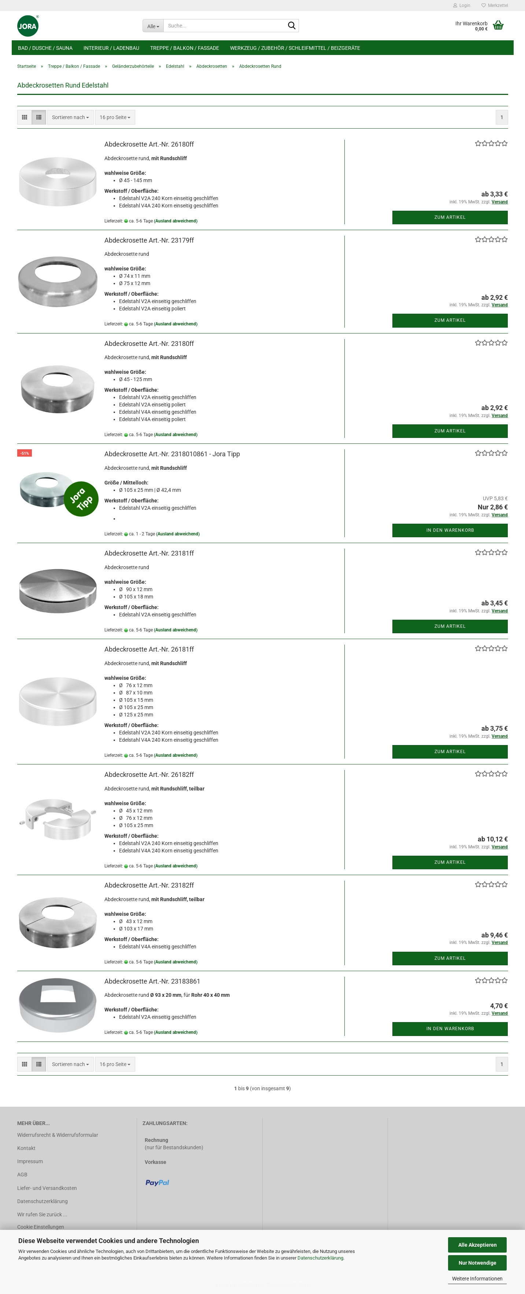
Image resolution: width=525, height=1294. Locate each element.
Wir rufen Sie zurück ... (42, 1214)
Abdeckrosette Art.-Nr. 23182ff (149, 885)
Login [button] (461, 5)
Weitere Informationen (477, 1279)
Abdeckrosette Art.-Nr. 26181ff (149, 649)
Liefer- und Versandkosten (47, 1188)
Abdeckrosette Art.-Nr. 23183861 (152, 981)
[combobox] (70, 117)
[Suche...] (153, 25)
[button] (24, 117)
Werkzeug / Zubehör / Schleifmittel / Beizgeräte (295, 48)
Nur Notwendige (477, 1263)
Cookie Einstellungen (40, 1227)
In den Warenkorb (450, 530)
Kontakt (26, 1148)
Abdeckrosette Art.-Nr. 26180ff (149, 144)
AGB (22, 1174)
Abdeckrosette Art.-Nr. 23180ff (149, 343)
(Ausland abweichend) (175, 221)
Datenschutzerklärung (320, 1258)
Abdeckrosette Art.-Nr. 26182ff (149, 774)
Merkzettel (494, 5)
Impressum (30, 1161)
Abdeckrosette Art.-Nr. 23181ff (149, 553)
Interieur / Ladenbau (111, 48)
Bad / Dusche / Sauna (45, 48)
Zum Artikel (450, 217)
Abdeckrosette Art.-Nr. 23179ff (149, 240)
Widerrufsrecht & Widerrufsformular (57, 1135)
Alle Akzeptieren (477, 1245)
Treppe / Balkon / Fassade (184, 48)
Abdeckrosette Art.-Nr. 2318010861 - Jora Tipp (172, 454)
